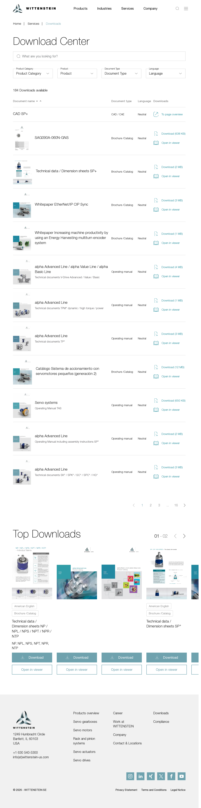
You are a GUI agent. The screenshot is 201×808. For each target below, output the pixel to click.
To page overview (168, 114)
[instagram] (130, 776)
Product (64, 69)
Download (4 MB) (168, 267)
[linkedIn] (140, 776)
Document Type (112, 69)
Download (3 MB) (168, 200)
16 (176, 505)
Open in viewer (166, 142)
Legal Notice (178, 789)
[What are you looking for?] (99, 56)
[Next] (184, 536)
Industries (104, 8)
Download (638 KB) (169, 133)
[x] (161, 776)
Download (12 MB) (168, 367)
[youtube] (182, 776)
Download (36, 657)
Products (80, 8)
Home (17, 23)
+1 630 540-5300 (25, 752)
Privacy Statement (126, 789)
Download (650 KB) (169, 400)
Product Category (24, 69)
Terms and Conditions (154, 789)
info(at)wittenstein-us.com (31, 757)
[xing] (151, 776)
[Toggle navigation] (186, 8)
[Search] (177, 8)
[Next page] (184, 505)
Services (127, 8)
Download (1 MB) (168, 233)
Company (150, 8)
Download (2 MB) (168, 167)
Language (154, 69)
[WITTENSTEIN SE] (34, 8)
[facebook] (171, 776)
